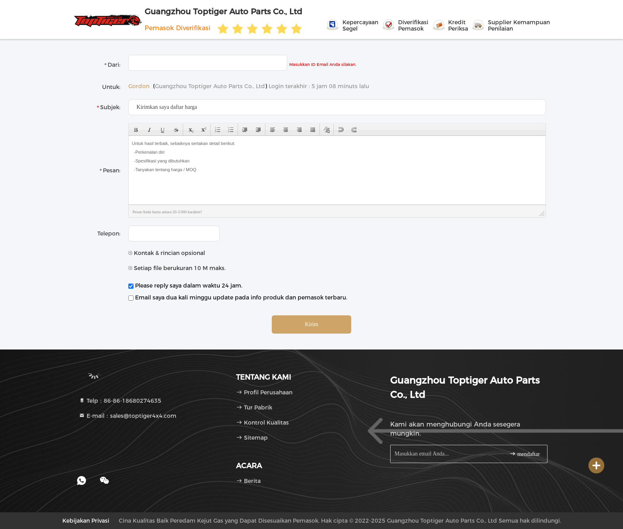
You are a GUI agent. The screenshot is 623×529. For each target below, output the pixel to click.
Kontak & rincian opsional (166, 253)
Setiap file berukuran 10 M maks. (177, 268)
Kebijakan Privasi (85, 520)
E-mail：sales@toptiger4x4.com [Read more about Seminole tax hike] (127, 415)
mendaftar (524, 453)
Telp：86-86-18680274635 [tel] (120, 400)
